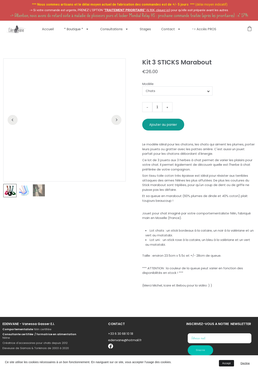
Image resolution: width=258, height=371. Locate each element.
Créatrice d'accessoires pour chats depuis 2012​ (35, 347)
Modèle (148, 84)
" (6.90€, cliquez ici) (157, 10)
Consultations (111, 29)
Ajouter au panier (163, 124)
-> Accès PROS (204, 29)
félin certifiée (42, 333)
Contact (168, 29)
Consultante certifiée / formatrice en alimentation (39, 338)
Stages (145, 29)
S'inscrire (200, 350)
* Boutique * (73, 29)
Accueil (48, 29)
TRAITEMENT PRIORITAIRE (125, 10)
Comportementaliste (17, 333)
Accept (226, 363)
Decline (245, 363)
